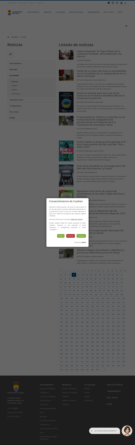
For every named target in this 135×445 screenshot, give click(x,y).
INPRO (84, 242)
